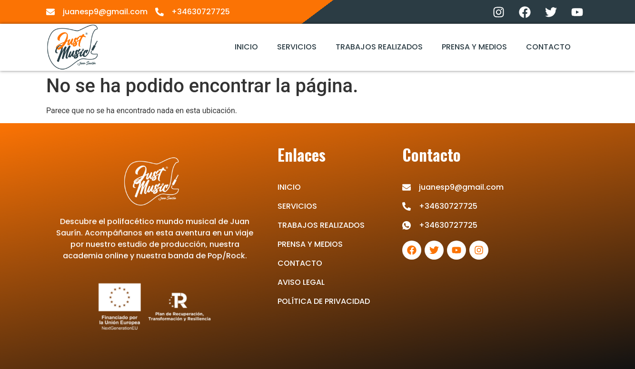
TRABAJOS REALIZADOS (379, 46)
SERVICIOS (297, 46)
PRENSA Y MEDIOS (474, 46)
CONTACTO (548, 46)
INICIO (246, 46)
